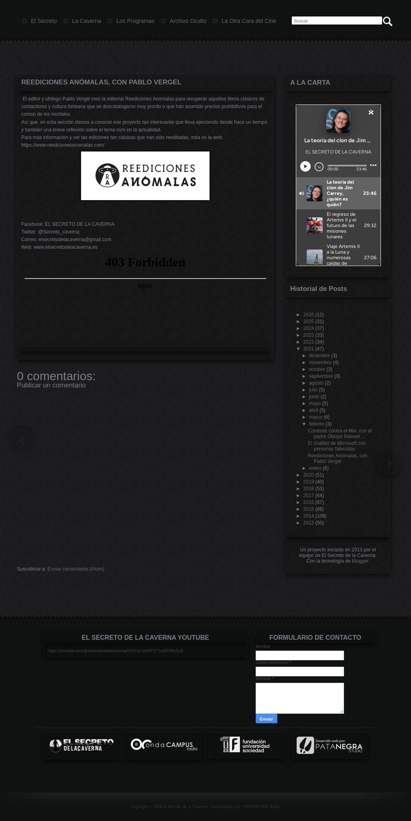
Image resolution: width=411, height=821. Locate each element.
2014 (308, 516)
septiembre (321, 376)
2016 (308, 502)
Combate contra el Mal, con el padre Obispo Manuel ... (340, 433)
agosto (316, 383)
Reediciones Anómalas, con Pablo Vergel (101, 82)
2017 (308, 495)
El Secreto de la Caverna (185, 807)
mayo (315, 403)
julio (313, 390)
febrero (316, 424)
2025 (308, 321)
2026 (308, 314)
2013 (308, 523)
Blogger (360, 561)
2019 (308, 482)
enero (315, 468)
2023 (308, 335)
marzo (315, 417)
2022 (308, 342)
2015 (308, 509)
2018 (308, 488)
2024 (308, 328)
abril (313, 410)
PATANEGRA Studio (262, 807)
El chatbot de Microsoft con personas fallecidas (337, 446)
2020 (308, 475)
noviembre (320, 362)
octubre (317, 369)
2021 (308, 349)
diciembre (319, 355)
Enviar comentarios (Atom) (75, 569)
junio (314, 396)
